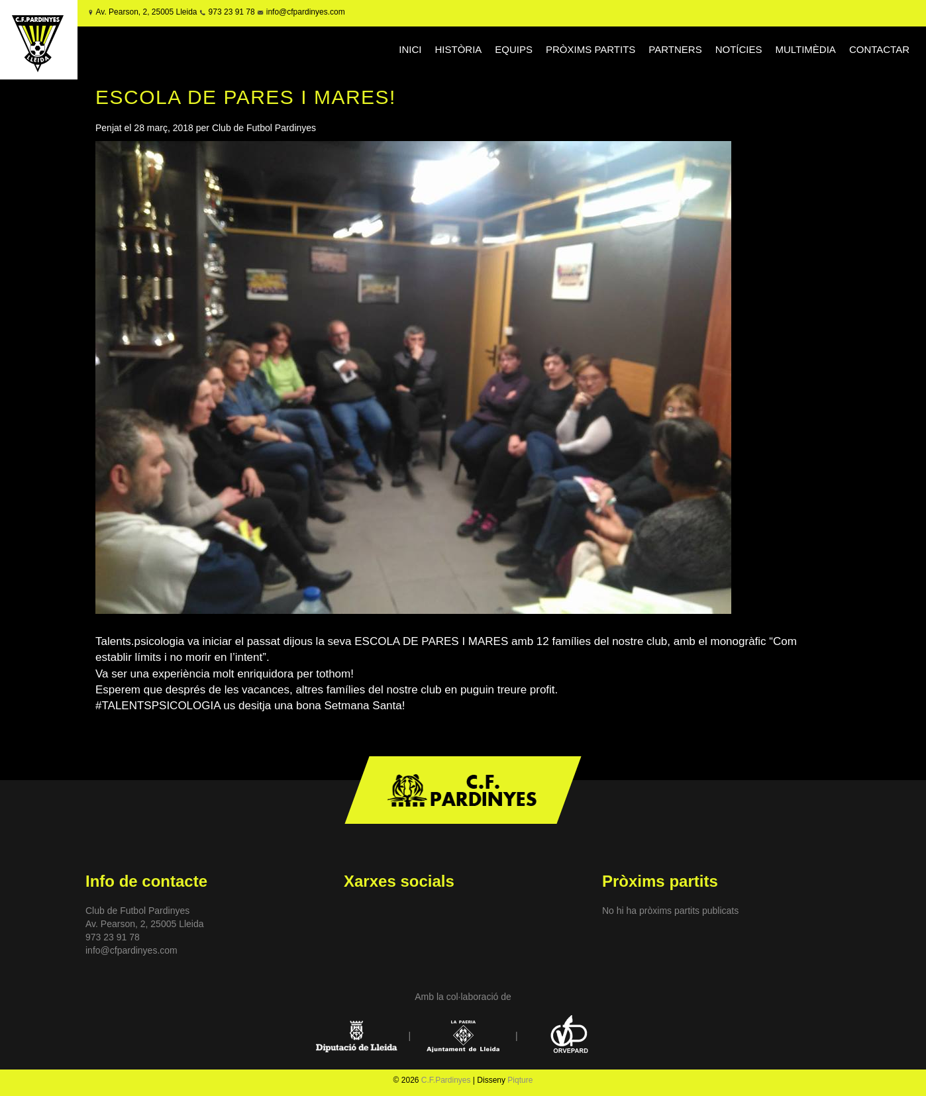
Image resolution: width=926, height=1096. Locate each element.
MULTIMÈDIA (805, 49)
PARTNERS (674, 49)
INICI (410, 49)
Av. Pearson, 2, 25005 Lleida (146, 12)
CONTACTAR (879, 49)
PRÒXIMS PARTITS (590, 49)
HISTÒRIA (458, 49)
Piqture (520, 1080)
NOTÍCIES (738, 49)
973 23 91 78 (232, 12)
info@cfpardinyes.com (304, 12)
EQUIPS (514, 49)
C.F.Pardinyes (446, 1080)
